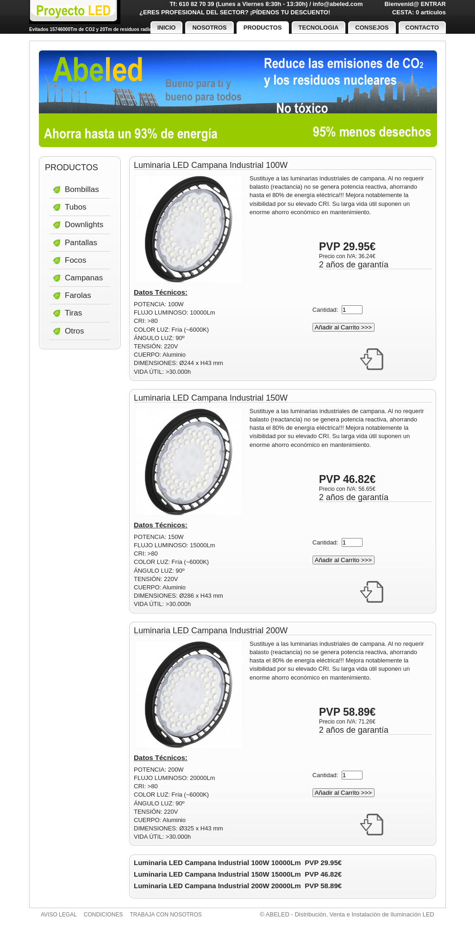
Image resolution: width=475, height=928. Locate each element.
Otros (74, 331)
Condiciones (103, 914)
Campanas (84, 277)
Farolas (78, 295)
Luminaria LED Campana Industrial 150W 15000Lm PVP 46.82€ (238, 874)
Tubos (76, 207)
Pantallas (81, 242)
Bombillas (82, 189)
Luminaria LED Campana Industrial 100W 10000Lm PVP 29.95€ (238, 862)
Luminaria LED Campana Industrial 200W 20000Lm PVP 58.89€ (238, 886)
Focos (75, 260)
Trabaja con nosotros (166, 914)
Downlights (84, 224)
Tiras (73, 313)
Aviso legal (59, 914)
